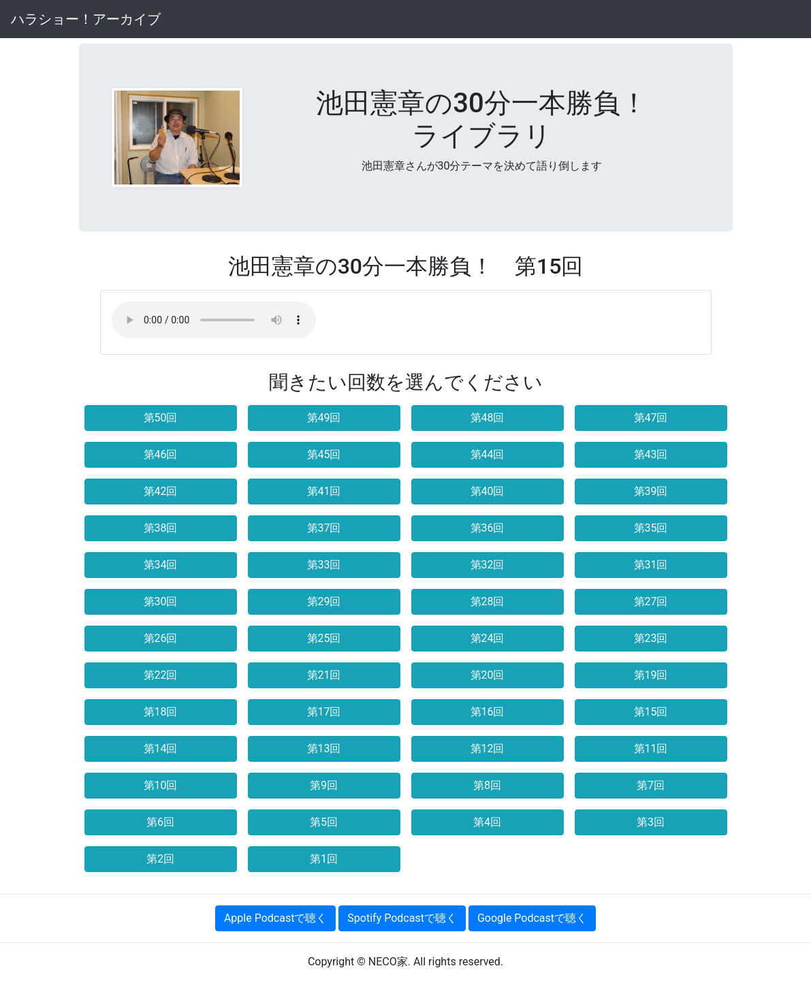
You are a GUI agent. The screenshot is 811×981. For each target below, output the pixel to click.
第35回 (651, 527)
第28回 (488, 601)
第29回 (324, 601)
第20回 (488, 675)
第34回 (161, 564)
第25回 (324, 638)
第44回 (488, 454)
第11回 (651, 748)
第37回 (324, 527)
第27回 (651, 601)
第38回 (161, 527)
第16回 (488, 711)
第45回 (324, 454)
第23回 (651, 638)
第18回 (161, 711)
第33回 (324, 564)
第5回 (324, 822)
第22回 (161, 675)
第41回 (324, 491)
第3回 (651, 822)
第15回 (651, 711)
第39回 (651, 491)
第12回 (488, 748)
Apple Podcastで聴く (275, 918)
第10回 (161, 785)
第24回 (488, 638)
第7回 (651, 785)
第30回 (161, 601)
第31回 (651, 564)
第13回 (324, 748)
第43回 (651, 454)
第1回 (324, 858)
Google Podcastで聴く (532, 918)
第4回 (487, 822)
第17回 (324, 711)
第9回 (324, 785)
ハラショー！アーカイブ (86, 19)
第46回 (161, 454)
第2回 (160, 858)
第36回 (488, 527)
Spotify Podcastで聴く (402, 918)
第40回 (488, 491)
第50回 (161, 417)
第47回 (651, 417)
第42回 (161, 491)
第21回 (324, 675)
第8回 (487, 785)
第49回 (324, 417)
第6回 (160, 822)
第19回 (651, 675)
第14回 (161, 748)
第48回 (488, 417)
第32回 (488, 564)
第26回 (161, 638)
